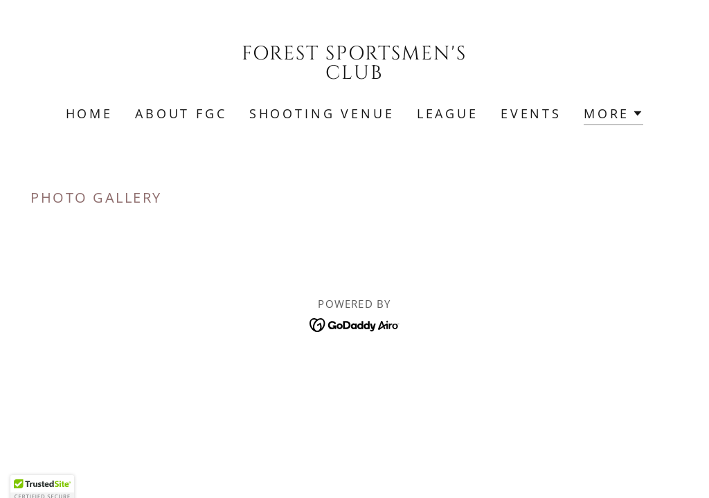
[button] (613, 115)
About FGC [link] (181, 113)
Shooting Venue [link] (322, 113)
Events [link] (531, 113)
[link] (354, 73)
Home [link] (89, 113)
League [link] (447, 113)
